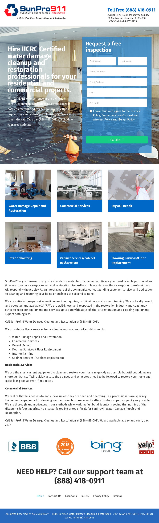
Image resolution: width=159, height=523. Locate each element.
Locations (71, 496)
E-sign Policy (126, 119)
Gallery (85, 496)
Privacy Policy (101, 496)
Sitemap (118, 496)
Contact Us (54, 496)
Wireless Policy (102, 119)
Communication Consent (117, 115)
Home (40, 496)
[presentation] (112, 129)
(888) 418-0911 (79, 480)
